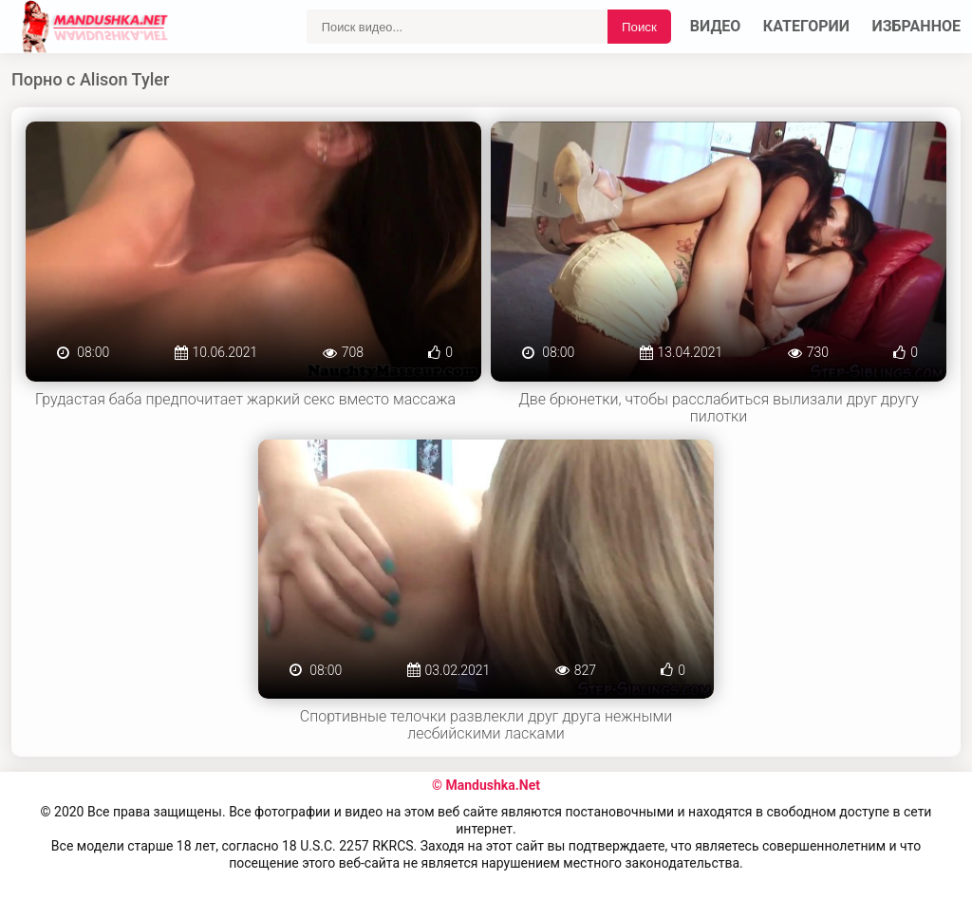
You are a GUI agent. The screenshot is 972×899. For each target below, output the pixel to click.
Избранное (917, 26)
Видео (715, 26)
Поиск (639, 27)
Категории (806, 26)
